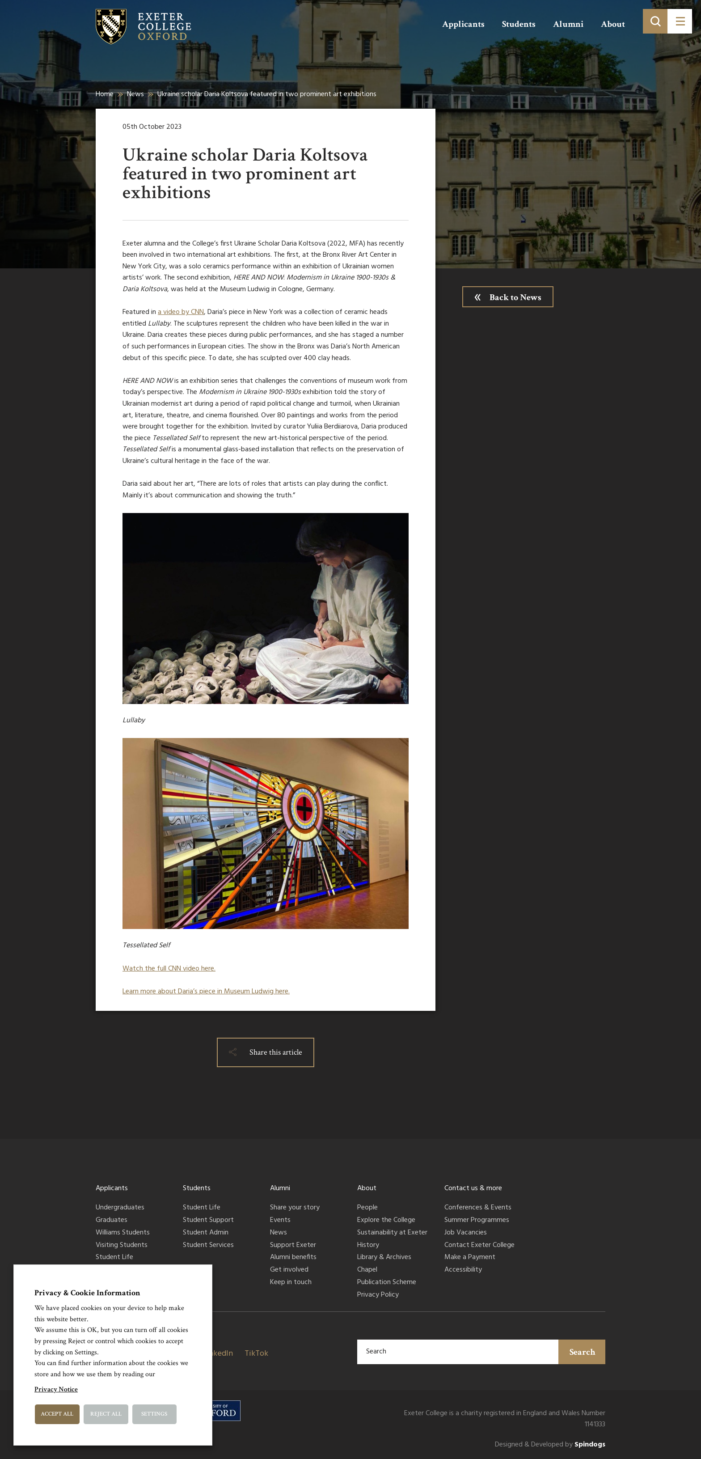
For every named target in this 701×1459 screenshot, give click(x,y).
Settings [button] (154, 1414)
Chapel (367, 1270)
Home (105, 94)
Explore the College (386, 1220)
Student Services (208, 1245)
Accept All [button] (57, 1414)
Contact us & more (473, 1188)
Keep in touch (291, 1282)
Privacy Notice (56, 1389)
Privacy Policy (378, 1295)
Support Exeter (293, 1245)
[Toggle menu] (679, 21)
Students (519, 24)
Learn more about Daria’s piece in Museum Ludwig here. (206, 991)
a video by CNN (181, 312)
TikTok (256, 1353)
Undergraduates (120, 1208)
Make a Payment (469, 1257)
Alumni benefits (293, 1257)
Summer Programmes (476, 1220)
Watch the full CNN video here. (168, 969)
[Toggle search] (655, 21)
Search (582, 1352)
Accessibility (463, 1270)
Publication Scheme (386, 1282)
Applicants (463, 24)
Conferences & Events (477, 1208)
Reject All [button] (106, 1414)
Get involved (289, 1270)
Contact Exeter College (479, 1245)
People (367, 1208)
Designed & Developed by (550, 1445)
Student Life (114, 1257)
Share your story (295, 1208)
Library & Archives (384, 1257)
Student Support (208, 1220)
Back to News (515, 297)
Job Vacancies (465, 1233)
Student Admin (205, 1233)
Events (280, 1220)
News (135, 94)
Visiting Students (122, 1245)
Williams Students (123, 1233)
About (613, 24)
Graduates (111, 1220)
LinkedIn (218, 1353)
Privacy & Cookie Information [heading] (87, 1293)
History (368, 1245)
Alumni (568, 24)
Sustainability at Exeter (392, 1233)
